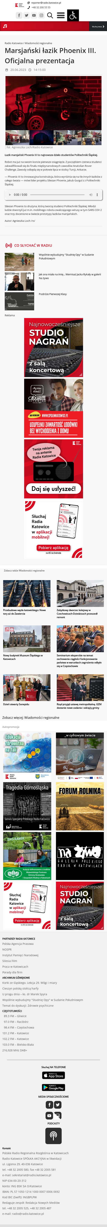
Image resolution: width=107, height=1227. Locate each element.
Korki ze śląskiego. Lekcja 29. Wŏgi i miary (29, 983)
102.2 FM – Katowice (15, 1039)
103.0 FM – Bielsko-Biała (18, 1044)
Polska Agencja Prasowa (18, 944)
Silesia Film (9, 961)
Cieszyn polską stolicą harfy (20, 988)
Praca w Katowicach (15, 966)
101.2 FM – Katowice (15, 1033)
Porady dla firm (12, 972)
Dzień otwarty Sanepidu (16, 704)
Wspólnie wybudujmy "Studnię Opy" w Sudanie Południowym (66, 256)
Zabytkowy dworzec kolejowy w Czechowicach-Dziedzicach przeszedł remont (77, 613)
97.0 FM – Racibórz (15, 1022)
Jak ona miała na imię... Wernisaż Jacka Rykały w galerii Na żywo (70, 276)
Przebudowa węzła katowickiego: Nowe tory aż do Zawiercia (24, 611)
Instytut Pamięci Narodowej (20, 955)
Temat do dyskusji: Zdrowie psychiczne (28, 1005)
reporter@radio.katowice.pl (46, 2)
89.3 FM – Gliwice (14, 1016)
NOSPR (7, 949)
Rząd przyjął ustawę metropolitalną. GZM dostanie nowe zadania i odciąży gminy (79, 706)
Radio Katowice (14, 43)
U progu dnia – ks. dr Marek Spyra (24, 994)
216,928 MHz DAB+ (14, 1050)
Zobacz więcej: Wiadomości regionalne (30, 717)
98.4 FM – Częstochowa (18, 1027)
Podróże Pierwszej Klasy (53, 294)
